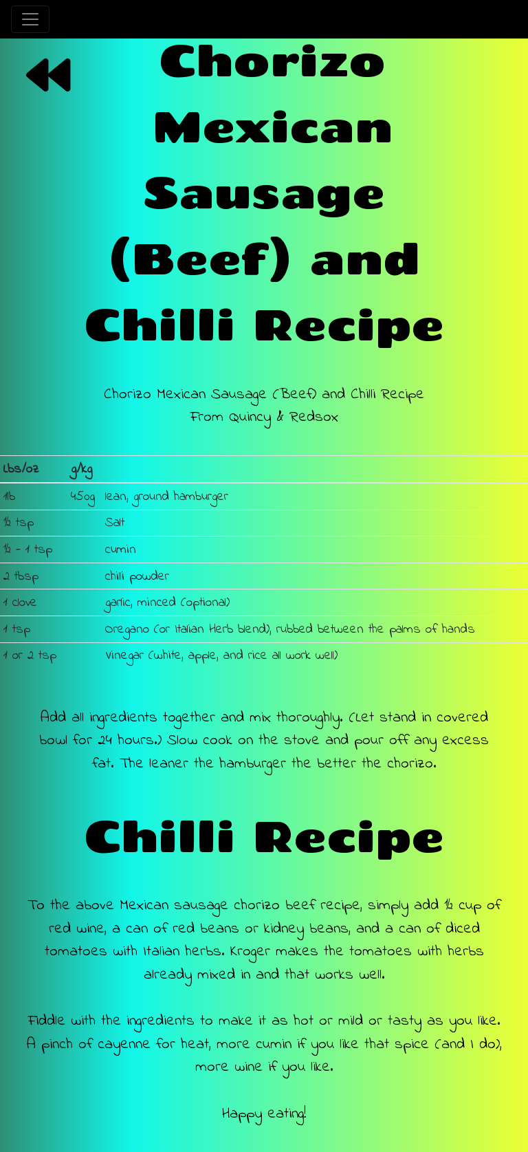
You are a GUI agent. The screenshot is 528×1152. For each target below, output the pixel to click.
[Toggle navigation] (30, 19)
